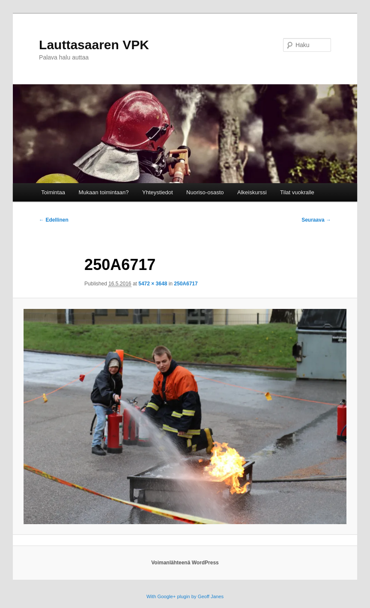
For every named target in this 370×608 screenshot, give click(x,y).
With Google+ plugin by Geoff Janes (185, 596)
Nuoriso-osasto (205, 192)
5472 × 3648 (152, 284)
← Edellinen (54, 220)
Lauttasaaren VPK (94, 45)
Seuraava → (316, 220)
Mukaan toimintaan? (103, 192)
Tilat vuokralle (297, 192)
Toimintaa (53, 192)
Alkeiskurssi (252, 192)
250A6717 (185, 284)
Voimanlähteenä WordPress (185, 563)
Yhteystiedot (157, 192)
